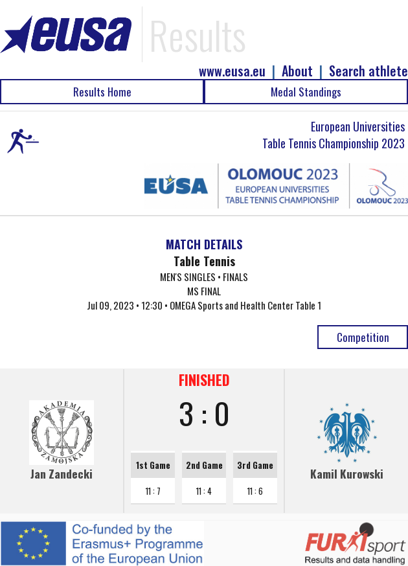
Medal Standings (306, 92)
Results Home (102, 92)
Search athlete (368, 71)
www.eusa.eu (232, 71)
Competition (363, 337)
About (297, 71)
